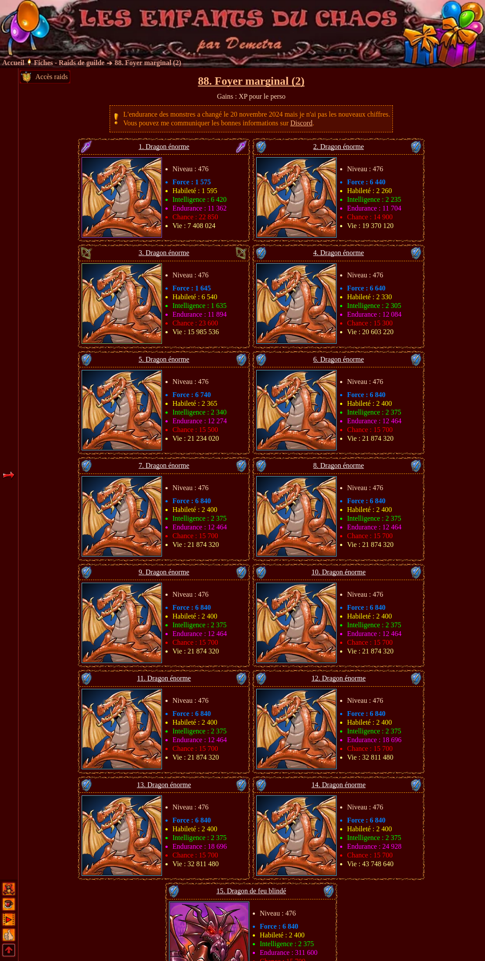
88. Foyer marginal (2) (147, 62)
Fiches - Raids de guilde (69, 62)
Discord (301, 123)
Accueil (13, 62)
